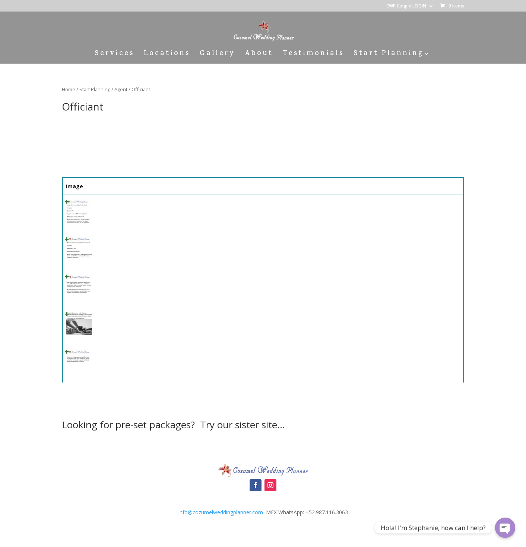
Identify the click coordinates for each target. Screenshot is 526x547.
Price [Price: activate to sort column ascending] (382, 186)
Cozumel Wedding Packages (263, 448)
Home (68, 89)
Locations (167, 55)
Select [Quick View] (443, 205)
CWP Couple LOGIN (406, 6)
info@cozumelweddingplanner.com (220, 512)
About (259, 55)
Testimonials (313, 55)
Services (114, 55)
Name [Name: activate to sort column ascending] (106, 186)
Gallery (217, 55)
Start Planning (388, 55)
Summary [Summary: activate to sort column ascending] (149, 186)
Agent (120, 89)
